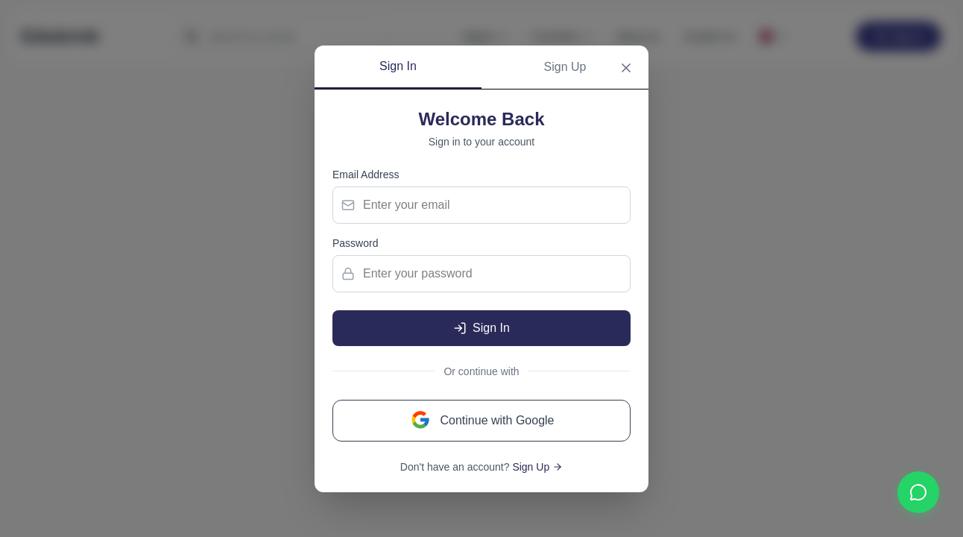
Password (355, 243)
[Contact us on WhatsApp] (918, 492)
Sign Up (565, 66)
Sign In (398, 66)
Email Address (365, 174)
